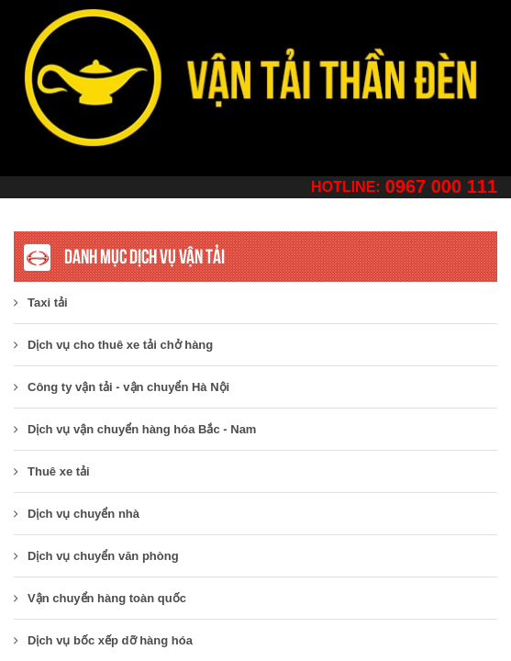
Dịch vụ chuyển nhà (76, 514)
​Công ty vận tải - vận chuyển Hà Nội (121, 387)
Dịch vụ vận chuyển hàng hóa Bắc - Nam (135, 429)
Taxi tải (41, 302)
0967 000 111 (441, 186)
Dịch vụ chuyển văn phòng (96, 556)
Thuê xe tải (52, 471)
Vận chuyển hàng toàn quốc (100, 598)
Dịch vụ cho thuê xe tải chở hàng (113, 345)
